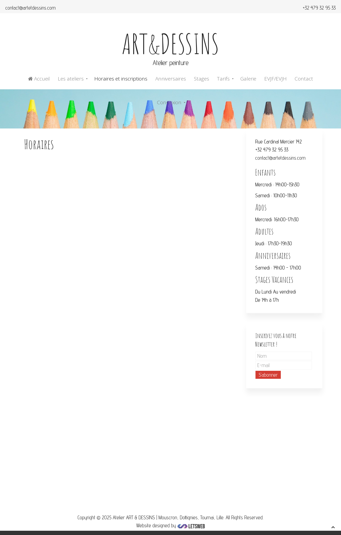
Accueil (39, 78)
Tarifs (223, 78)
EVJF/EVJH (275, 78)
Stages (201, 78)
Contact (304, 78)
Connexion (169, 102)
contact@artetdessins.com (30, 8)
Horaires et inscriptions (120, 78)
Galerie (248, 78)
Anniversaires (170, 78)
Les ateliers (71, 78)
